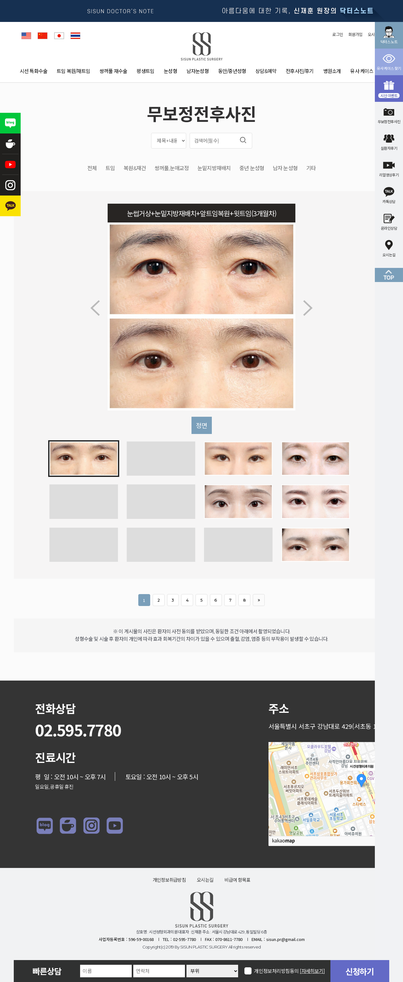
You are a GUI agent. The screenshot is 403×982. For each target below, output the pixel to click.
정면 (201, 425)
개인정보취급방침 (169, 880)
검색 (243, 140)
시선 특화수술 (33, 71)
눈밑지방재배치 (214, 168)
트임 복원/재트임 (73, 71)
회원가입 (355, 34)
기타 (311, 168)
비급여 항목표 (237, 880)
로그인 (337, 34)
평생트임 (145, 71)
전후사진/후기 (300, 71)
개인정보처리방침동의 (289, 970)
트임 (110, 168)
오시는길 (205, 880)
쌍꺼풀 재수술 (113, 71)
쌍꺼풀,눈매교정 (172, 168)
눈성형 (170, 71)
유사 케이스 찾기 (366, 71)
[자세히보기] (312, 971)
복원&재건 (135, 168)
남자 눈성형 (285, 168)
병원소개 (332, 71)
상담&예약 (265, 71)
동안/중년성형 (232, 71)
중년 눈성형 (251, 168)
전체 (92, 168)
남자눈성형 (197, 71)
